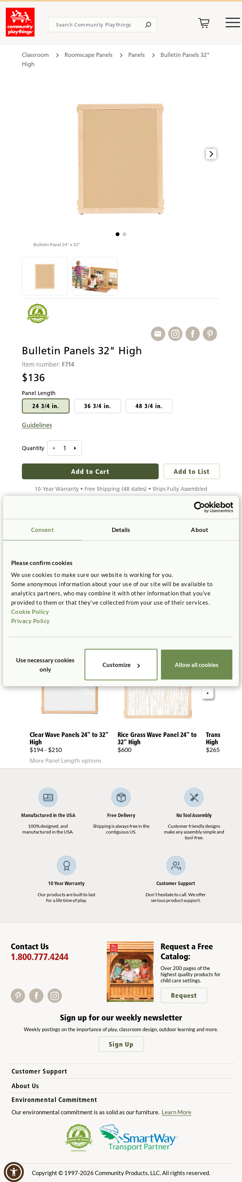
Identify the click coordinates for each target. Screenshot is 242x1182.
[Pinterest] (20, 1000)
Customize (121, 664)
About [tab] (199, 529)
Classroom (35, 54)
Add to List (192, 471)
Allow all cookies (197, 664)
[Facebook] (38, 1000)
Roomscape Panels (89, 54)
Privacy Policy (30, 620)
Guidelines (37, 425)
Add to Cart (90, 471)
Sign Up (121, 1044)
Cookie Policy (30, 611)
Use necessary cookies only (45, 665)
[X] (66, 1000)
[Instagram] (56, 1000)
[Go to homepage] (20, 34)
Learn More (176, 1112)
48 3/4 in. (149, 406)
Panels (136, 54)
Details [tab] (121, 529)
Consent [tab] (42, 529)
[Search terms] (102, 24)
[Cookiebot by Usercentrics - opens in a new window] (199, 507)
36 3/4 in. (97, 406)
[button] (117, 234)
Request (184, 995)
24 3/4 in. (45, 406)
